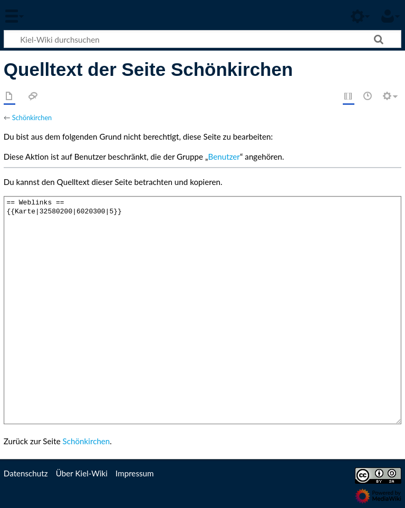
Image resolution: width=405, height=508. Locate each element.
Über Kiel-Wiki (82, 473)
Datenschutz (26, 473)
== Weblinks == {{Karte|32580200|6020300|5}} (202, 310)
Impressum (134, 473)
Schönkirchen (32, 117)
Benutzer (224, 156)
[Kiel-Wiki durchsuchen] (202, 39)
